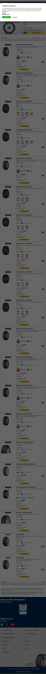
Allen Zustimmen (6, 17)
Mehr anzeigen (5, 11)
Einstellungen (15, 17)
